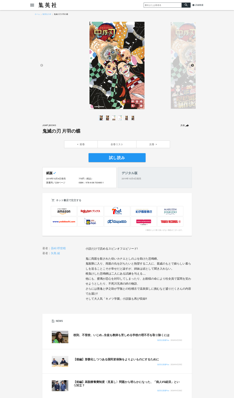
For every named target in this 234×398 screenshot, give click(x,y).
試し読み (117, 158)
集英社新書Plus (163, 340)
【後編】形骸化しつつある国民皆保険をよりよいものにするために (116, 359)
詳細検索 (199, 5)
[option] (117, 65)
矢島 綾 (55, 253)
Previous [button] (41, 65)
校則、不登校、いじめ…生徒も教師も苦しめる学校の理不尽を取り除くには (121, 335)
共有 (182, 125)
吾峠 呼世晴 (58, 248)
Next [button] (192, 65)
